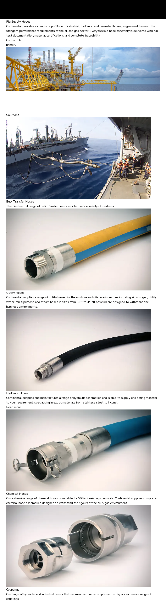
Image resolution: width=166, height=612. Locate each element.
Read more (13, 407)
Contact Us (13, 40)
